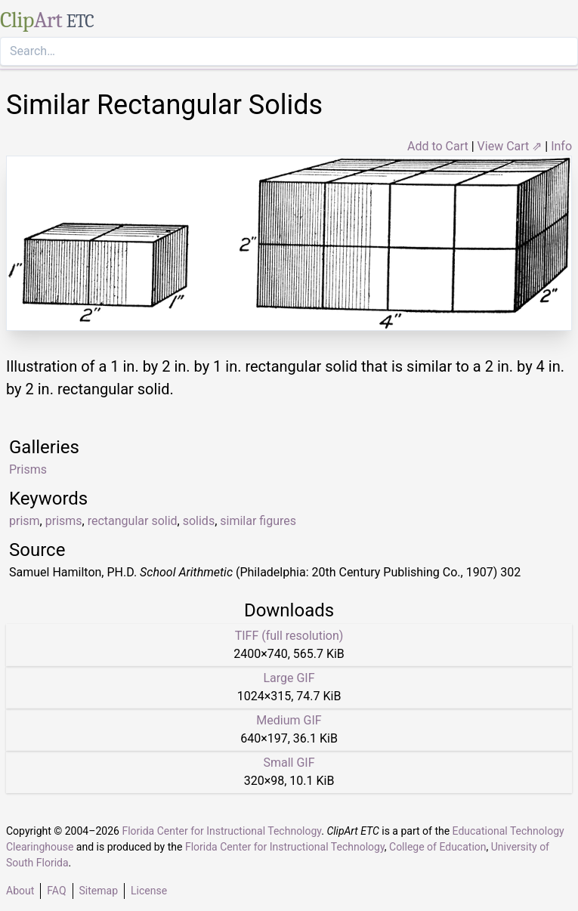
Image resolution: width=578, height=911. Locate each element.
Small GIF (288, 762)
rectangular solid (133, 521)
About (20, 891)
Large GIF (288, 678)
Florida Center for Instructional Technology (221, 831)
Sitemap (98, 891)
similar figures (258, 521)
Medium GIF (288, 720)
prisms (63, 521)
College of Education (438, 847)
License (149, 891)
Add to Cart (437, 146)
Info (561, 146)
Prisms (28, 469)
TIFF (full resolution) (289, 635)
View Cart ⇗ (510, 146)
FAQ (56, 891)
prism (24, 521)
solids (199, 521)
